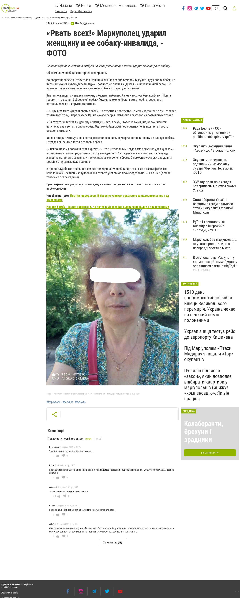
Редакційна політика (81, 11)
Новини (63, 5)
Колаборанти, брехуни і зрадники (203, 432)
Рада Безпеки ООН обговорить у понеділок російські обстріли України (213, 132)
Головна (5, 17)
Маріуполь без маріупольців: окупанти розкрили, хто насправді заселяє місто (215, 243)
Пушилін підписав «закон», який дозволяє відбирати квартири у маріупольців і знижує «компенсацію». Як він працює (208, 384)
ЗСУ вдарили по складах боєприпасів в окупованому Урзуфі (214, 186)
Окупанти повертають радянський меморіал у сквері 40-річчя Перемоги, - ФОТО (214, 166)
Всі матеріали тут (210, 452)
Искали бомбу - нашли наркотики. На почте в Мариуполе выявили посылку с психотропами (107, 207)
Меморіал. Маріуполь (115, 5)
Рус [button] (215, 8)
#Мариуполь (53, 402)
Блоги (83, 5)
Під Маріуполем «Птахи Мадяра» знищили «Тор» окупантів (208, 353)
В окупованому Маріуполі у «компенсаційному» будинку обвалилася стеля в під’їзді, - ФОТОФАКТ (215, 263)
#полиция (67, 402)
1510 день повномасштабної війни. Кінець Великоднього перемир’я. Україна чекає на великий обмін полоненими (209, 306)
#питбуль (80, 402)
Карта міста (152, 5)
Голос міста (61, 11)
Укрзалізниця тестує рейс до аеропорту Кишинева (209, 334)
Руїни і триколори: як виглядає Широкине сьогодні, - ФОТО (209, 226)
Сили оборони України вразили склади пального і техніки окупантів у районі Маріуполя (214, 206)
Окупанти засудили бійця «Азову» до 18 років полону (214, 148)
